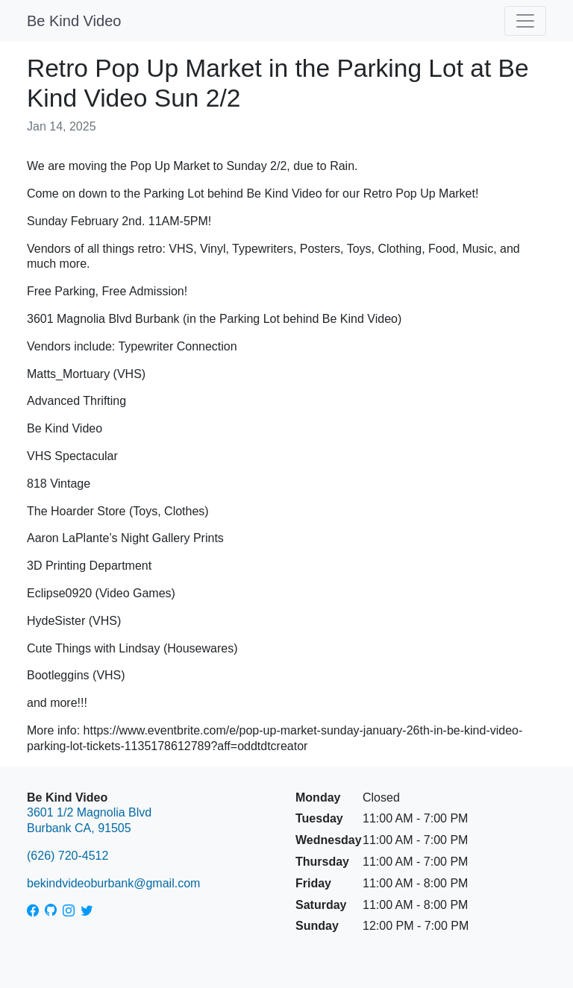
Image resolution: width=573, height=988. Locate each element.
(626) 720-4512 (67, 855)
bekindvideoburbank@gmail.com (113, 883)
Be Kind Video (74, 21)
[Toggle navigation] (525, 21)
